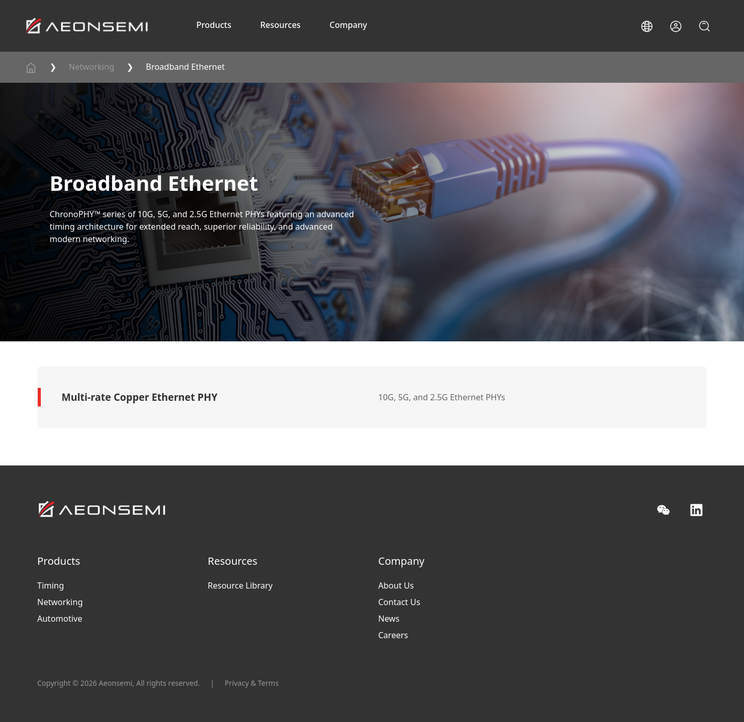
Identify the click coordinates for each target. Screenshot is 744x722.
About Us (396, 585)
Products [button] (213, 25)
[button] (647, 26)
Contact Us (399, 602)
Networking (91, 66)
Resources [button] (280, 25)
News (388, 618)
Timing (50, 585)
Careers (393, 635)
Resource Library (240, 585)
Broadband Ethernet (185, 66)
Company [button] (348, 25)
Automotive (59, 618)
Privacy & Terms (252, 683)
